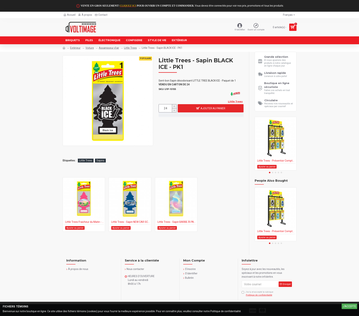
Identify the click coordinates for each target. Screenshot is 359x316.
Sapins (100, 160)
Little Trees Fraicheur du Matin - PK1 (84, 221)
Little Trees (130, 47)
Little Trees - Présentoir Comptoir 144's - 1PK (276, 160)
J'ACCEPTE (349, 306)
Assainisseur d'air (109, 47)
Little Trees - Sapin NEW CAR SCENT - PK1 (130, 221)
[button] (269, 172)
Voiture (90, 47)
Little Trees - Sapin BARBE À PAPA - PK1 (176, 221)
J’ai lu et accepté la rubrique (257, 294)
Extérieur (75, 47)
